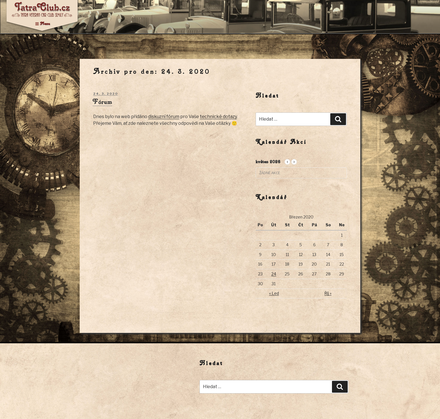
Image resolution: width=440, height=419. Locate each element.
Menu (42, 23)
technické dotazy (218, 116)
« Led (274, 293)
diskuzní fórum (163, 116)
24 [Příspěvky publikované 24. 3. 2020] (273, 273)
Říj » (327, 293)
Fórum (102, 101)
